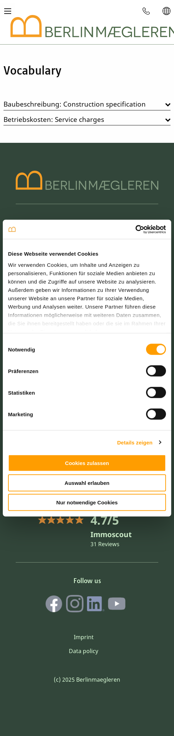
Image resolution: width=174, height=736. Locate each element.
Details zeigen (134, 442)
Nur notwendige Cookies (87, 502)
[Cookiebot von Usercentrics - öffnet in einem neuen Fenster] (135, 229)
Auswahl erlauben (87, 483)
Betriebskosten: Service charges (53, 119)
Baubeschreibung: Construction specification (74, 104)
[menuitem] (146, 11)
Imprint (84, 637)
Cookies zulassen (87, 463)
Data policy (83, 651)
